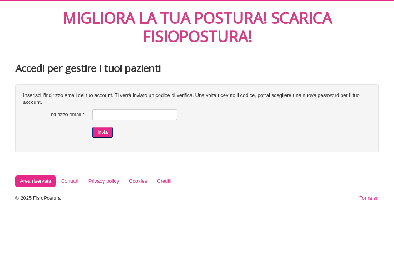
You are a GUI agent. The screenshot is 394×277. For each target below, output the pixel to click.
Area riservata (35, 181)
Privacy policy (103, 181)
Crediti (164, 181)
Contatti (69, 181)
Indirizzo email (67, 114)
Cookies (138, 181)
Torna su (369, 198)
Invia (102, 132)
